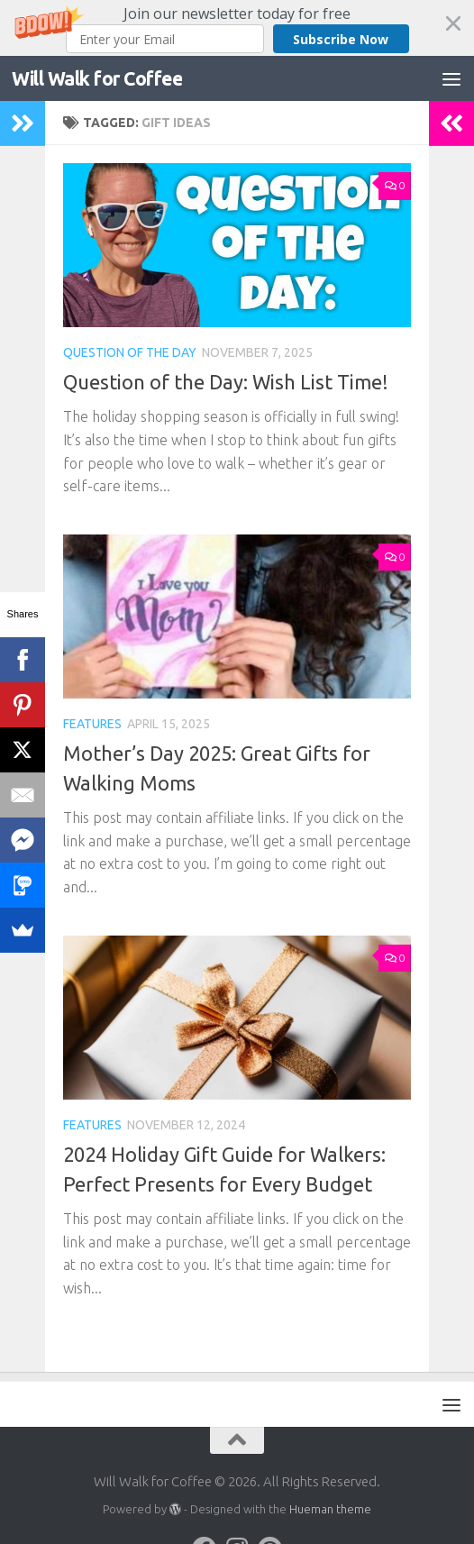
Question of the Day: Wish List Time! (225, 381)
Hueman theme (330, 1509)
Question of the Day (129, 352)
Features (92, 724)
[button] (237, 28)
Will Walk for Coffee (97, 78)
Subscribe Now (340, 39)
